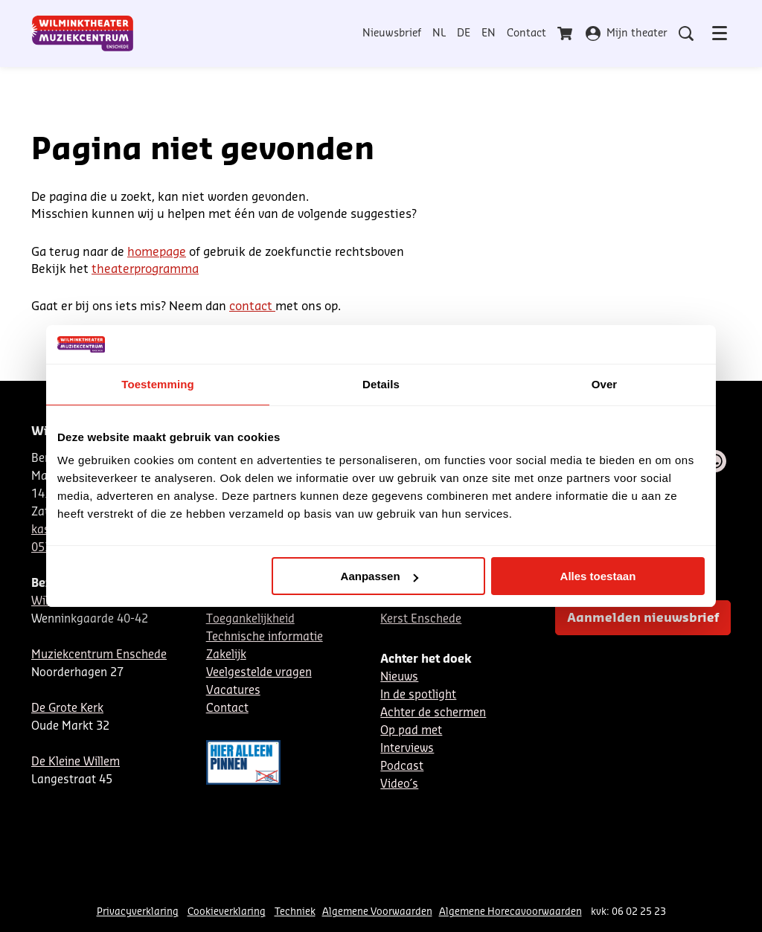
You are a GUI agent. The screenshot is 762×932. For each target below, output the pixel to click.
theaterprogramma (145, 269)
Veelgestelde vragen (259, 672)
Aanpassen (379, 576)
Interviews (407, 748)
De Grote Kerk (67, 708)
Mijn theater (626, 33)
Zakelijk (226, 655)
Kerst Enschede (420, 619)
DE (463, 33)
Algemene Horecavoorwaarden (510, 911)
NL (439, 33)
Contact (526, 33)
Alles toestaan (598, 576)
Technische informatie (264, 637)
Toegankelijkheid (250, 619)
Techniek (295, 911)
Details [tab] (381, 384)
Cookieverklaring (227, 911)
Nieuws (399, 677)
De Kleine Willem (75, 762)
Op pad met (411, 730)
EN (488, 33)
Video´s (399, 784)
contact (252, 306)
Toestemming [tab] (157, 384)
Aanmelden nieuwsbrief (643, 618)
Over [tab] (605, 384)
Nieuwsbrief (391, 33)
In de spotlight (418, 695)
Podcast (401, 766)
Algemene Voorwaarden (377, 911)
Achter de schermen (433, 713)
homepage (156, 252)
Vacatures (233, 690)
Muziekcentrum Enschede (99, 655)
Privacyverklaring (138, 911)
